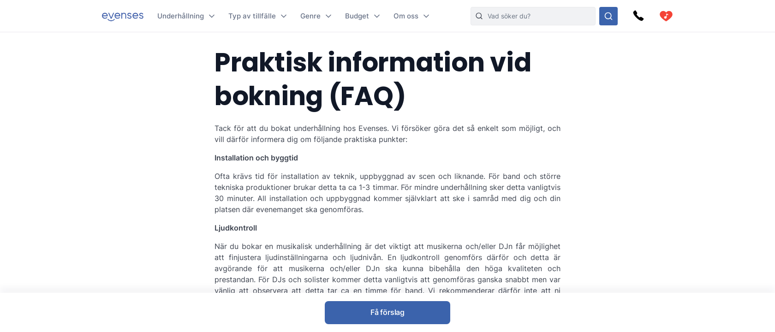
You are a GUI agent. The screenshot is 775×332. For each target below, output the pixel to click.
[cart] (666, 16)
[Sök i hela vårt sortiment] (608, 16)
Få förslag (387, 312)
